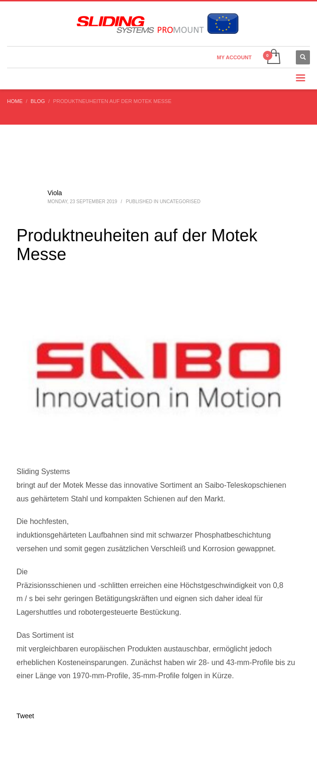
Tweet (25, 716)
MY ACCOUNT (234, 57)
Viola (55, 193)
